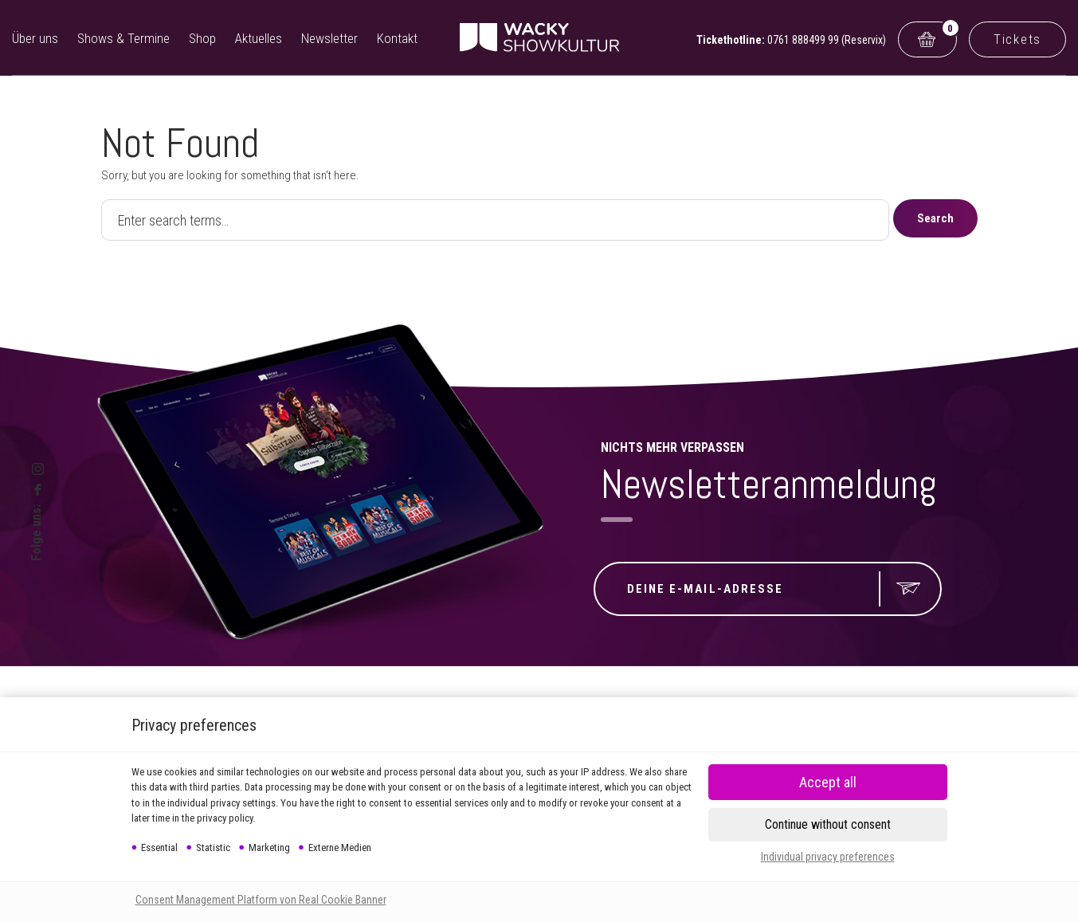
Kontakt (397, 38)
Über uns (35, 38)
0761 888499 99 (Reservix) (826, 39)
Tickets (1017, 39)
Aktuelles (258, 38)
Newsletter (329, 38)
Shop (202, 38)
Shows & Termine (123, 38)
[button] (827, 825)
